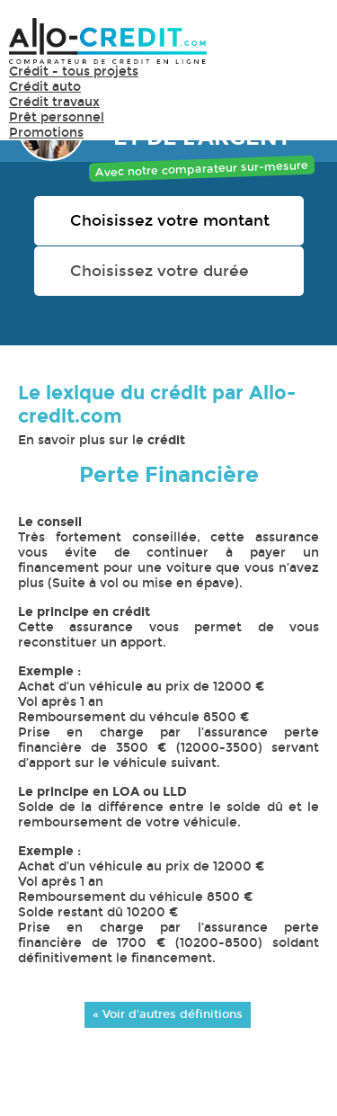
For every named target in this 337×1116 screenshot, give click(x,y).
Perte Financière (169, 474)
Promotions (46, 132)
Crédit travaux (54, 102)
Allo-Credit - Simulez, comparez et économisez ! (108, 41)
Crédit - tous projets (73, 71)
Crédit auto (45, 86)
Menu (301, 49)
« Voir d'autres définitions (168, 1014)
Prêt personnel (56, 117)
